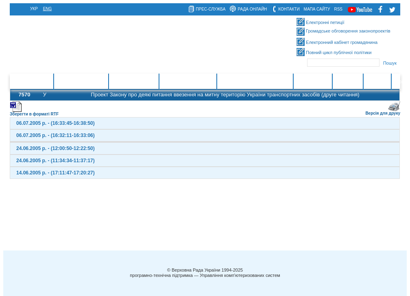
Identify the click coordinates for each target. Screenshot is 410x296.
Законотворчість (81, 81)
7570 (25, 94)
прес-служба (210, 9)
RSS (338, 9)
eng (47, 9)
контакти (288, 9)
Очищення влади (188, 81)
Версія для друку (382, 111)
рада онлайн (252, 9)
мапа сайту (317, 9)
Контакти (348, 81)
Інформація (313, 81)
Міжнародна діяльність (255, 81)
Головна (40, 81)
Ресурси (377, 81)
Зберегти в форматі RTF (34, 112)
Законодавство (134, 81)
